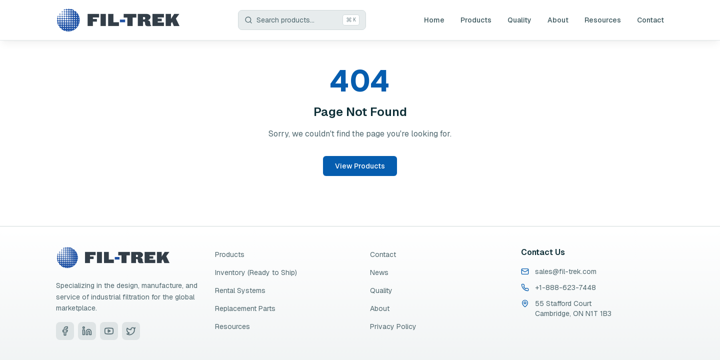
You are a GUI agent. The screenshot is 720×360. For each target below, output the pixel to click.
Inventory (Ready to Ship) (256, 272)
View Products (360, 166)
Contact (650, 20)
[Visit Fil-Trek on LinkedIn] (87, 331)
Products (476, 20)
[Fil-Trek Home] (118, 20)
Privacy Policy (393, 326)
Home (434, 20)
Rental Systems (240, 290)
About (558, 20)
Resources (602, 20)
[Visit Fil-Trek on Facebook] (65, 331)
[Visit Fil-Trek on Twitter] (131, 331)
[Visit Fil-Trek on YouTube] (109, 331)
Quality (520, 20)
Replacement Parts (245, 308)
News (379, 272)
